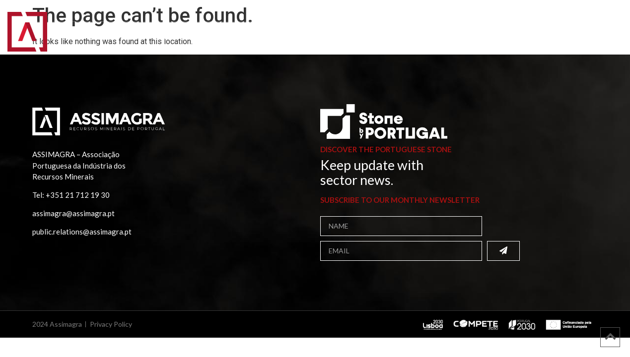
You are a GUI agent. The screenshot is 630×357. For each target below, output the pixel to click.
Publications (243, 37)
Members (179, 37)
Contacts (397, 37)
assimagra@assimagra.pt (73, 213)
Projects (305, 37)
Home (74, 37)
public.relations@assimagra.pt (82, 231)
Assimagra (121, 37)
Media (350, 37)
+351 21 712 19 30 (78, 194)
